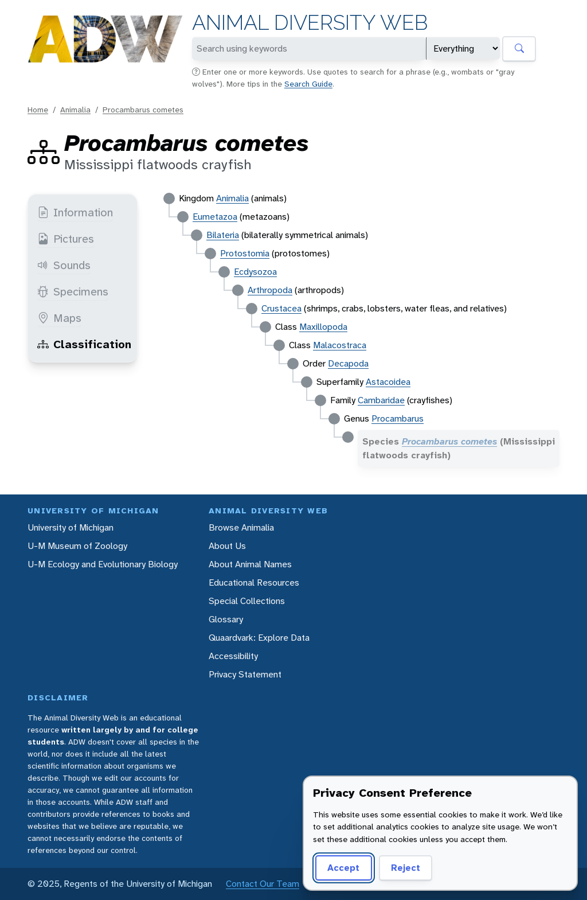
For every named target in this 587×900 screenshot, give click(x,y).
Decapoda (348, 363)
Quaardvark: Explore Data (259, 638)
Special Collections (247, 601)
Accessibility (233, 656)
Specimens (72, 291)
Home (38, 109)
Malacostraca (339, 345)
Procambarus (397, 418)
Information (75, 212)
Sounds (64, 265)
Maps (59, 317)
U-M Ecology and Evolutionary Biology (103, 564)
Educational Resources (254, 582)
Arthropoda (270, 290)
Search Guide (308, 84)
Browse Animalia (241, 527)
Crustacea (281, 308)
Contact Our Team (262, 884)
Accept (343, 868)
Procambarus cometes (143, 109)
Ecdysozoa (255, 272)
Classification (84, 344)
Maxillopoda (323, 327)
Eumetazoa (215, 217)
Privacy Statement (245, 674)
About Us (227, 546)
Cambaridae (381, 400)
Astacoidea (388, 382)
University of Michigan (71, 527)
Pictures (65, 238)
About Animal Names (250, 564)
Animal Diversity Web (310, 23)
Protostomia (244, 253)
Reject (405, 868)
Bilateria (222, 235)
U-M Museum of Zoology (77, 546)
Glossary (226, 619)
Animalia (75, 109)
